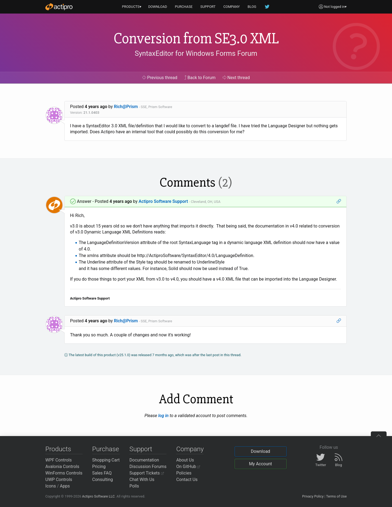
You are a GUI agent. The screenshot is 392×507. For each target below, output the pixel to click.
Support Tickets (146, 473)
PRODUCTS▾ (131, 7)
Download (260, 451)
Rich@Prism (126, 106)
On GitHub (188, 466)
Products (58, 449)
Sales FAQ (102, 473)
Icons (50, 486)
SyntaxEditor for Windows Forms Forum (196, 53)
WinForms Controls (64, 473)
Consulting (102, 479)
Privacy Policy (313, 496)
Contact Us (187, 479)
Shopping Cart (106, 460)
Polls (134, 486)
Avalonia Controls (62, 466)
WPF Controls (58, 460)
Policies (183, 473)
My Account (260, 463)
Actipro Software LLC (98, 496)
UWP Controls (58, 479)
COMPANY (231, 7)
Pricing (99, 466)
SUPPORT (208, 7)
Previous (159, 77)
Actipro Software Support (163, 201)
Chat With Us (141, 479)
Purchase (105, 449)
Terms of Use (336, 496)
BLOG (252, 7)
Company (190, 449)
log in (163, 415)
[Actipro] (58, 6)
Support (140, 449)
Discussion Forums (148, 466)
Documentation (144, 460)
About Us (185, 460)
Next (236, 77)
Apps (65, 486)
